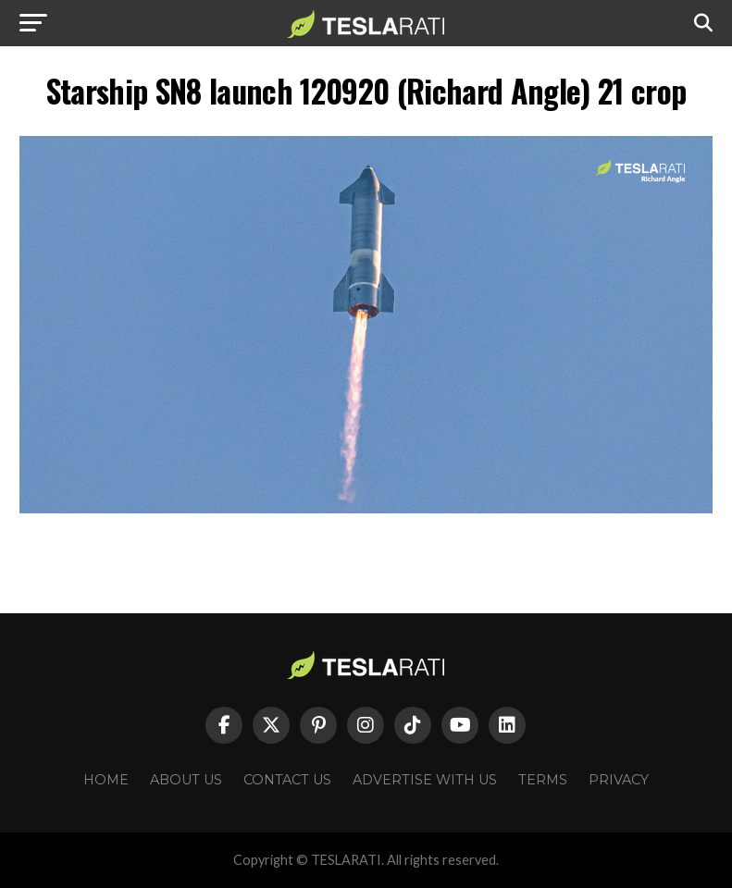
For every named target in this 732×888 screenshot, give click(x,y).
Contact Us (287, 779)
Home (106, 779)
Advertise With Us (425, 779)
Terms (542, 779)
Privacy (619, 779)
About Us (186, 779)
